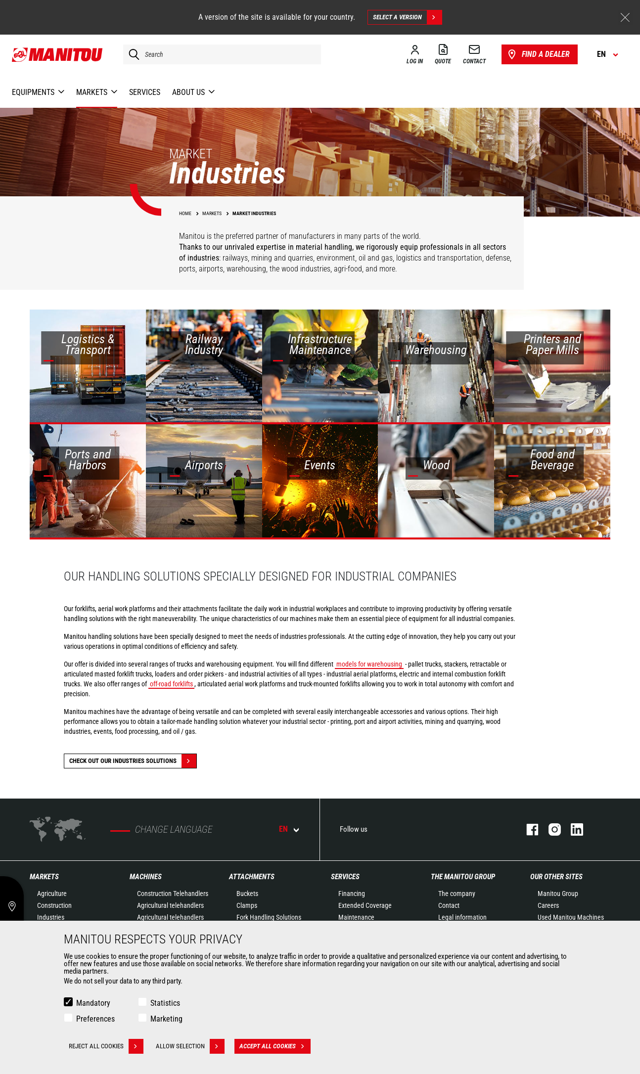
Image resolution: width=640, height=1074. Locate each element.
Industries (50, 917)
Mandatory (93, 1003)
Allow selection (190, 1046)
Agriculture (52, 893)
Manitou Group (558, 893)
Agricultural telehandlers (170, 905)
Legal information (462, 917)
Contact (448, 905)
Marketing (166, 1019)
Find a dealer (538, 54)
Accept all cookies (275, 1046)
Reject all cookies (106, 1046)
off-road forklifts (171, 684)
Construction (54, 905)
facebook (527, 829)
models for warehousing (369, 664)
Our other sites (556, 876)
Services (345, 876)
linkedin (572, 829)
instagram (550, 829)
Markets (44, 876)
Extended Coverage (365, 905)
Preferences (95, 1019)
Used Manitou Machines (571, 917)
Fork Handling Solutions (268, 917)
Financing (351, 893)
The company (456, 893)
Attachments (251, 876)
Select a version (407, 17)
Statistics (165, 1003)
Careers (548, 905)
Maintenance (356, 917)
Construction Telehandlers (172, 893)
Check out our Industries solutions (132, 761)
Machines (146, 876)
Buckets (247, 893)
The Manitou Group (463, 876)
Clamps (246, 905)
